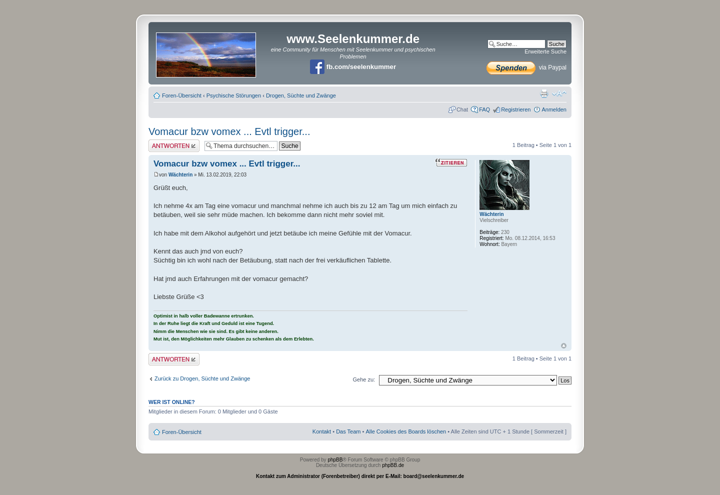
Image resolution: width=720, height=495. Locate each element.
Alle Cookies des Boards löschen (406, 431)
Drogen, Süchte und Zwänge (301, 95)
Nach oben (563, 345)
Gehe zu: (363, 379)
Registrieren (515, 109)
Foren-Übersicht (182, 95)
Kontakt (321, 431)
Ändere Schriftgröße (559, 93)
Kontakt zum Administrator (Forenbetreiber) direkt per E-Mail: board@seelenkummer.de (360, 476)
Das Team (348, 431)
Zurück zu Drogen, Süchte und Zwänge (202, 379)
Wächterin (180, 175)
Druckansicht (544, 93)
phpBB (335, 459)
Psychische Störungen (233, 95)
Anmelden (554, 109)
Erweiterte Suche (545, 51)
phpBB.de (393, 465)
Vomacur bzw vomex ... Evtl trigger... (229, 131)
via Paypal (526, 67)
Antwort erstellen (174, 146)
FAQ (484, 109)
